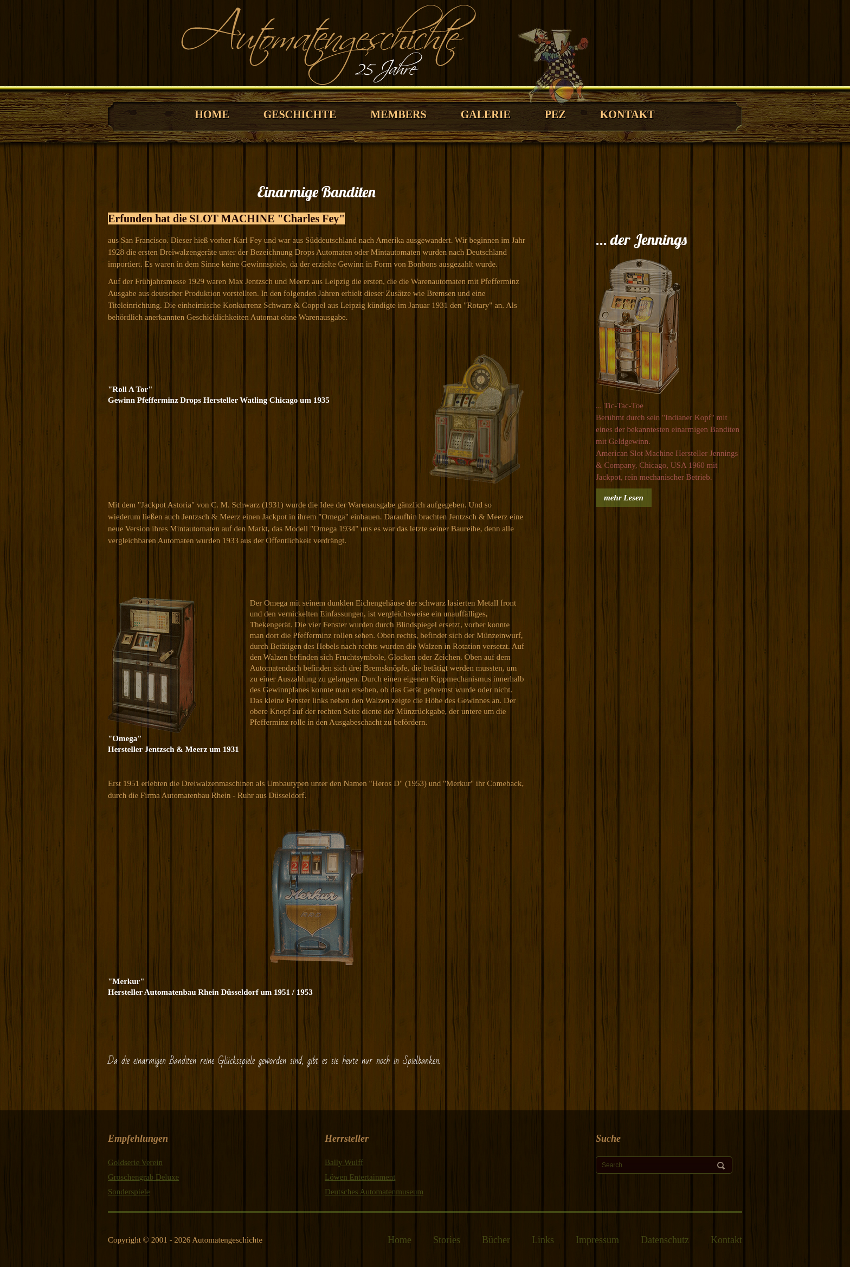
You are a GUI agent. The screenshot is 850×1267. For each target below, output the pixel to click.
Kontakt (726, 1239)
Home (399, 1239)
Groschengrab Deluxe (143, 1177)
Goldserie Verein (135, 1162)
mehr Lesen (623, 497)
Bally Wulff (344, 1162)
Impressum (597, 1239)
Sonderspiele (129, 1191)
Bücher (496, 1239)
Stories (446, 1239)
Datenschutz (665, 1239)
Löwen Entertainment (360, 1177)
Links (543, 1239)
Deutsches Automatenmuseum (374, 1191)
